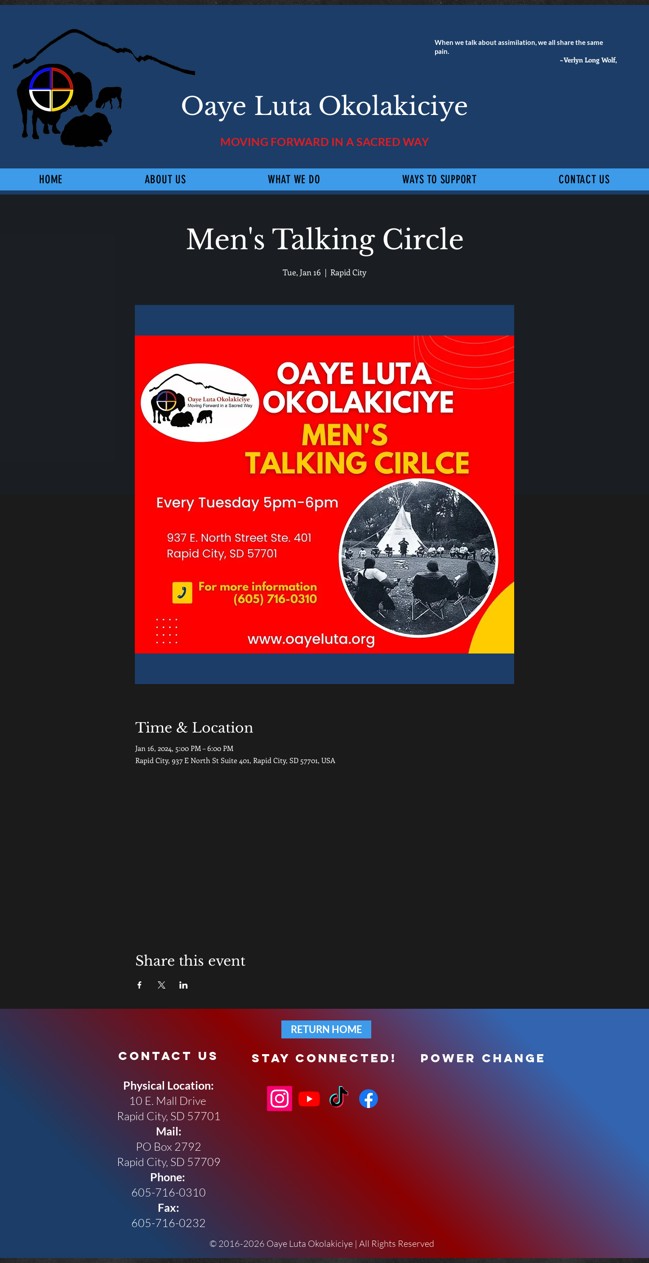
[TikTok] (338, 1098)
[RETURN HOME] (326, 1029)
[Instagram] (279, 1098)
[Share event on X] (161, 985)
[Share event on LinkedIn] (183, 985)
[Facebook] (368, 1098)
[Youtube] (309, 1098)
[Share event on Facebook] (139, 985)
